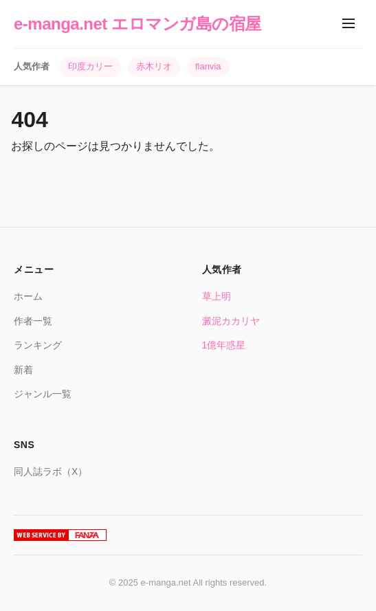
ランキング (38, 345)
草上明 (216, 296)
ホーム (28, 296)
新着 (23, 369)
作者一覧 (33, 320)
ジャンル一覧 (42, 393)
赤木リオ (154, 66)
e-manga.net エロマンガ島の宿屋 (137, 23)
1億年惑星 (224, 345)
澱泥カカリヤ (231, 320)
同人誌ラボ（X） (50, 471)
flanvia (208, 66)
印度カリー (90, 66)
